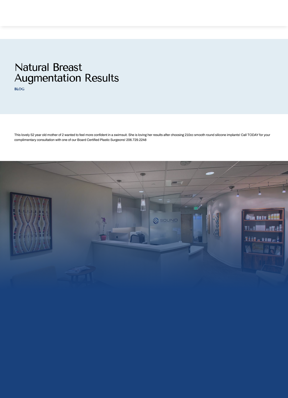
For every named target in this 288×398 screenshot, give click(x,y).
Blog (19, 78)
